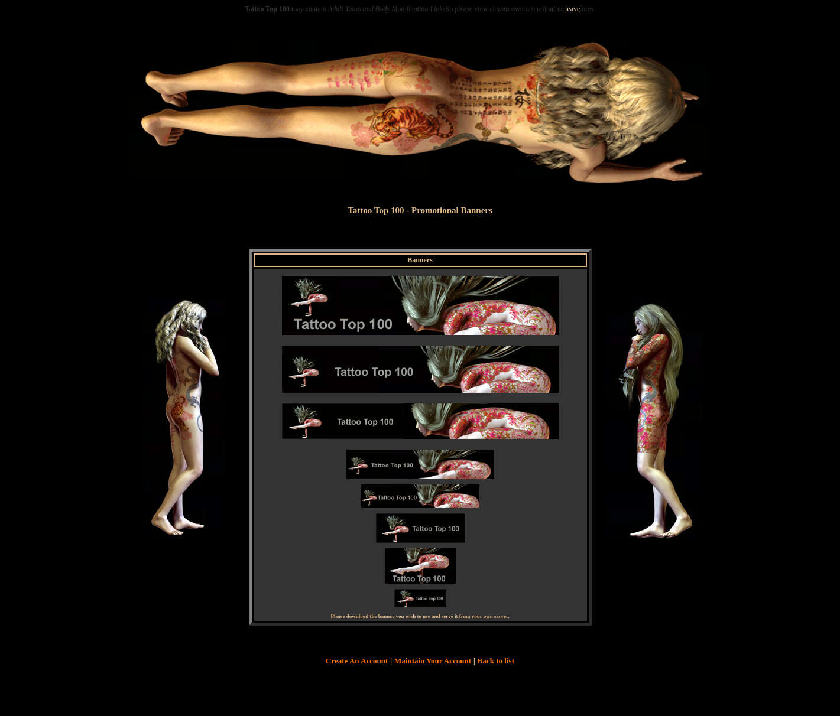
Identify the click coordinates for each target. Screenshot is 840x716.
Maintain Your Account (432, 660)
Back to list (496, 660)
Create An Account (357, 660)
